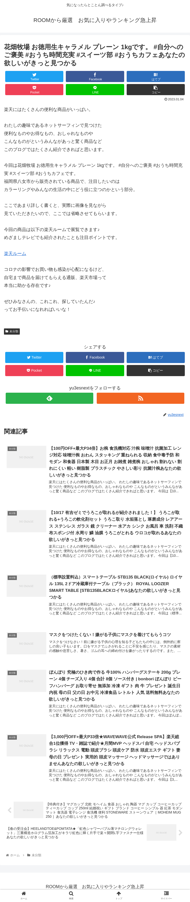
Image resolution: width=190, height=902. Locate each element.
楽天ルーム (15, 253)
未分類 (11, 331)
